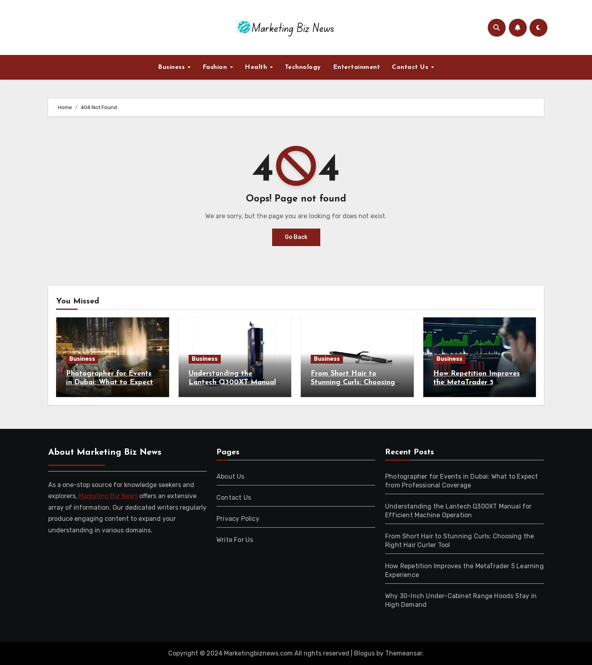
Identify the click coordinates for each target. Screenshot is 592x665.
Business (172, 67)
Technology (303, 67)
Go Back (296, 237)
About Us (230, 476)
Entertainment (356, 67)
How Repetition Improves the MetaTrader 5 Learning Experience (476, 382)
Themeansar (403, 653)
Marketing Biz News (108, 496)
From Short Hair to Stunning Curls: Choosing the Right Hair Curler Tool (355, 382)
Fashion (216, 67)
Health (257, 67)
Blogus (364, 653)
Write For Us (234, 540)
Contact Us (411, 67)
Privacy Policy (237, 518)
